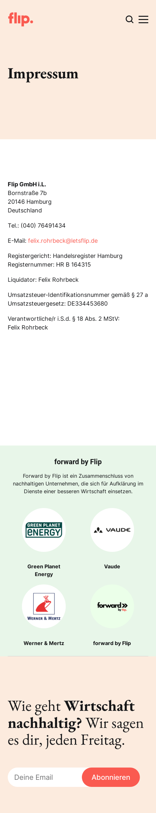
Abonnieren (111, 777)
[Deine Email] (45, 777)
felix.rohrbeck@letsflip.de (63, 240)
